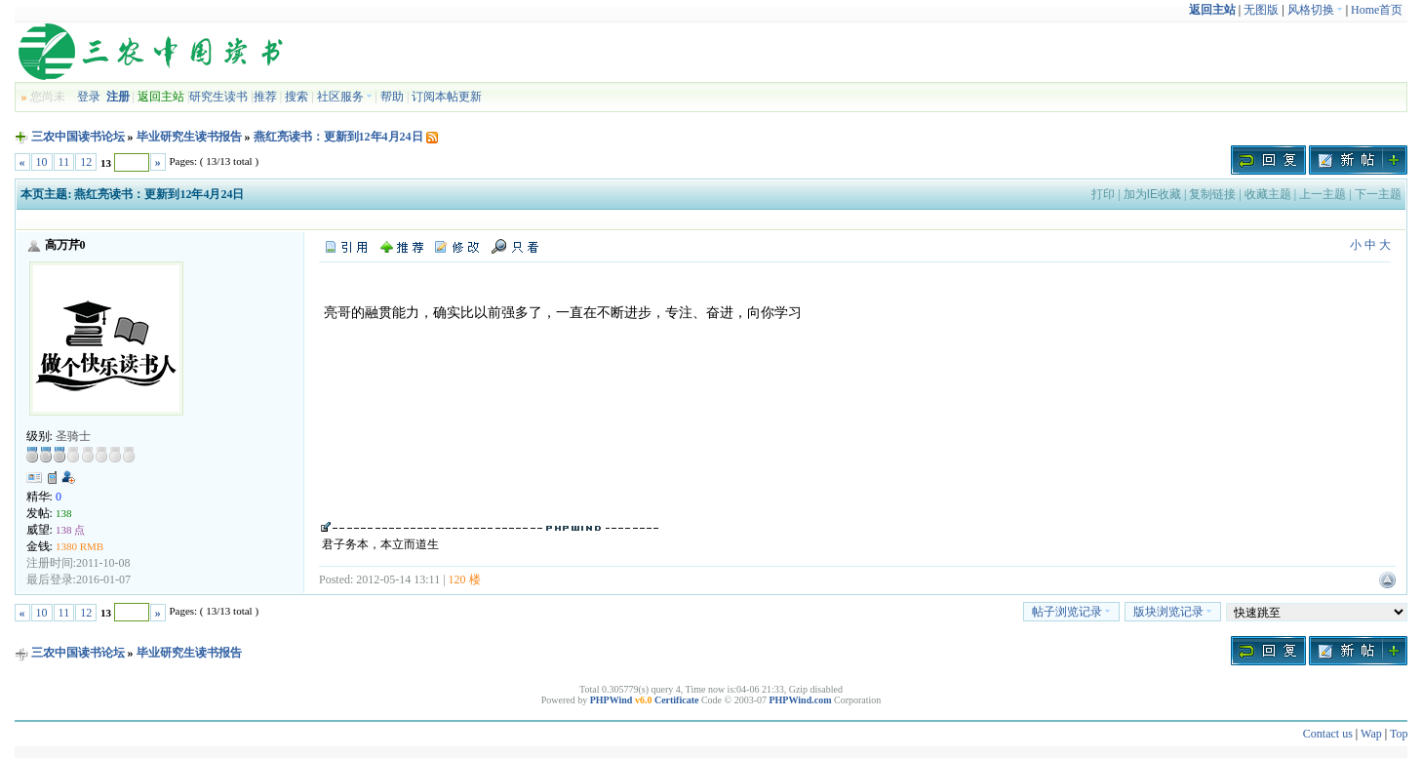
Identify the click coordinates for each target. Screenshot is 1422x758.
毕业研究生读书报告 (189, 136)
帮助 (392, 96)
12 (86, 162)
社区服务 (345, 96)
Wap (1371, 733)
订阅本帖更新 (447, 96)
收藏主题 (1267, 194)
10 (42, 162)
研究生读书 (218, 96)
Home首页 (1376, 10)
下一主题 (1378, 194)
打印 (1103, 194)
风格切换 (1315, 10)
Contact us (1328, 733)
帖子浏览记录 (1071, 611)
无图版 (1261, 10)
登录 (88, 96)
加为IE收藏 (1152, 194)
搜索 (296, 96)
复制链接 (1212, 194)
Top (1399, 733)
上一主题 (1322, 194)
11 (64, 162)
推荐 (265, 96)
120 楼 (465, 579)
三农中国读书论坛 (78, 136)
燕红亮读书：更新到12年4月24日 (338, 136)
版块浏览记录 (1172, 611)
